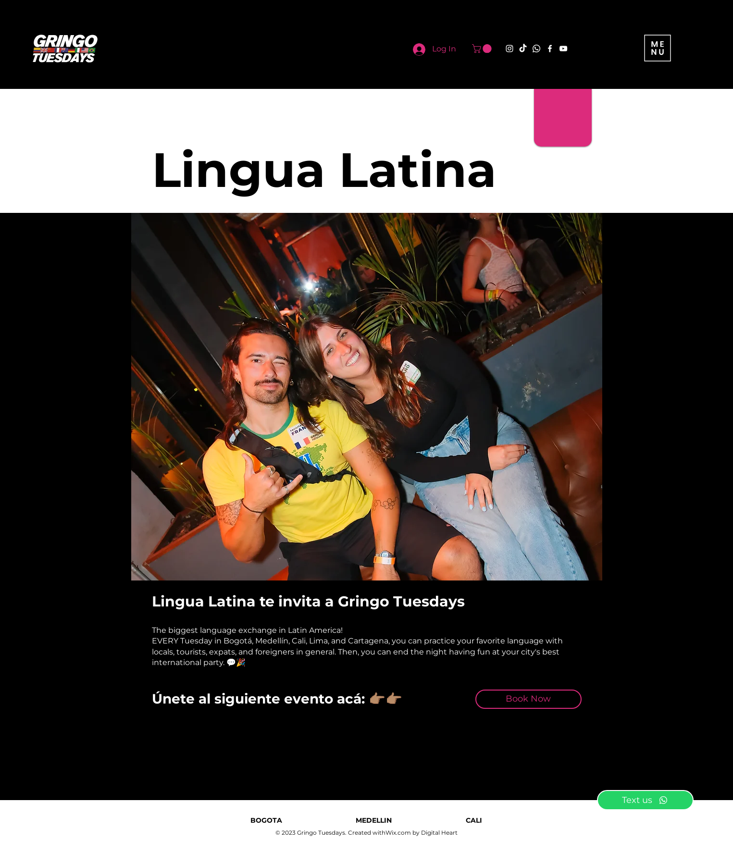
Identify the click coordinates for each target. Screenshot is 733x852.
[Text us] (645, 800)
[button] (483, 48)
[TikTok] (523, 48)
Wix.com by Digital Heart (421, 832)
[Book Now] (528, 699)
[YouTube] (563, 48)
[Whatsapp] (536, 48)
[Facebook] (550, 48)
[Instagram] (509, 48)
